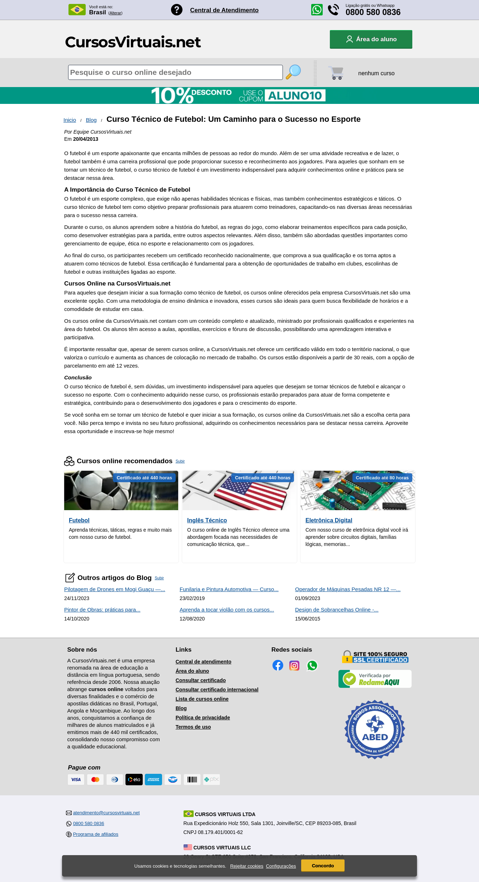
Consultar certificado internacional (217, 689)
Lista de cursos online (202, 699)
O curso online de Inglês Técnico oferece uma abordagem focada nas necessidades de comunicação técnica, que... (238, 537)
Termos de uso (193, 727)
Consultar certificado (201, 680)
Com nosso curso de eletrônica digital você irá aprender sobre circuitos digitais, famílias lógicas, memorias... (356, 537)
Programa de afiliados (95, 834)
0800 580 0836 (373, 12)
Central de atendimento (204, 662)
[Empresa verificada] (375, 686)
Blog (91, 120)
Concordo (323, 865)
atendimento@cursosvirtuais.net (106, 812)
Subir (180, 461)
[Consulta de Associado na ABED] (375, 762)
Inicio (69, 120)
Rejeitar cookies (247, 866)
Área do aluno (192, 671)
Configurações (281, 866)
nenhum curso (376, 73)
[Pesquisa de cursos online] (175, 72)
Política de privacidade (203, 717)
